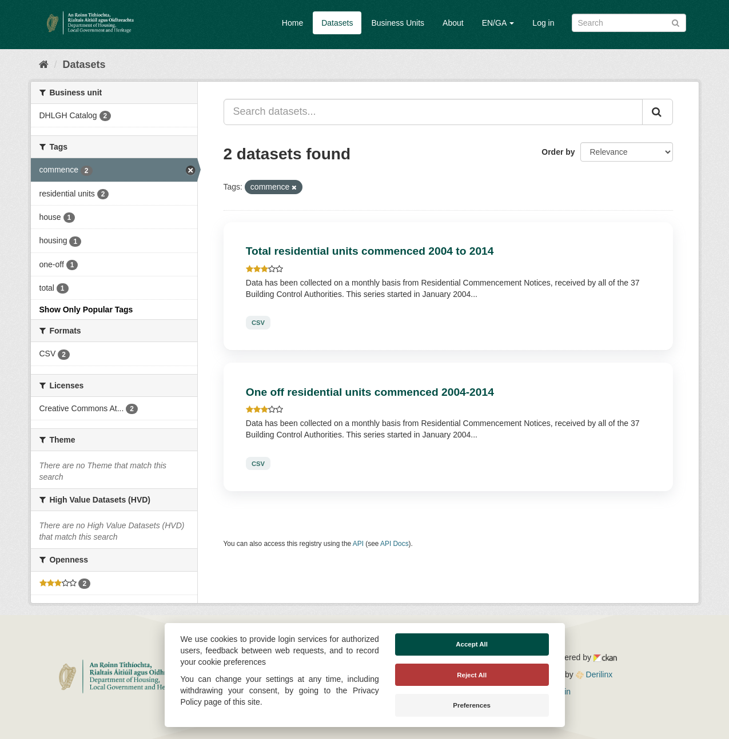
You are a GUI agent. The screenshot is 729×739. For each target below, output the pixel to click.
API (358, 544)
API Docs (394, 544)
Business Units (397, 22)
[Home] (44, 64)
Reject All (472, 675)
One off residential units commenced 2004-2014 (370, 392)
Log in (543, 22)
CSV (258, 322)
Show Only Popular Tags (86, 309)
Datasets (337, 22)
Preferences (472, 705)
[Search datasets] (629, 23)
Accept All (472, 644)
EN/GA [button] (498, 22)
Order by (558, 151)
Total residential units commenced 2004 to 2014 (370, 251)
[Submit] (675, 22)
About (453, 22)
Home (292, 22)
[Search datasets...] (433, 112)
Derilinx (594, 674)
